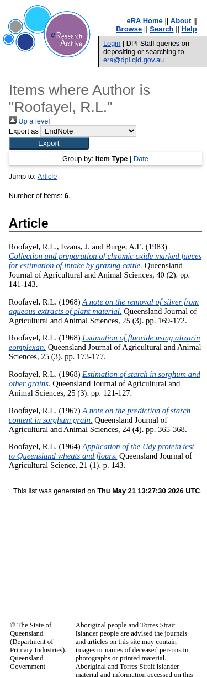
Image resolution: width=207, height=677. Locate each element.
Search (161, 29)
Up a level (29, 121)
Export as (24, 131)
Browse (129, 29)
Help (189, 29)
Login (111, 43)
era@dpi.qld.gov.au (133, 60)
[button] (49, 143)
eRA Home (145, 21)
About (181, 21)
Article (47, 176)
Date (141, 158)
